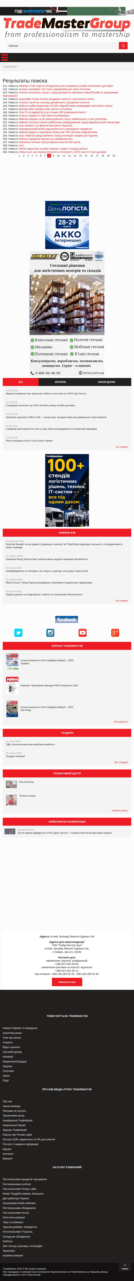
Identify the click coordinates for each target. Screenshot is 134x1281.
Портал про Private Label (17, 1134)
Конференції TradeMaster (18, 1120)
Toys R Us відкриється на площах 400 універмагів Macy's (52, 112)
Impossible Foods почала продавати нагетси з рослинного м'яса (56, 99)
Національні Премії (14, 1125)
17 (97, 155)
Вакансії (7, 1158)
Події (6, 1080)
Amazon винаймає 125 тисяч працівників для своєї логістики (54, 89)
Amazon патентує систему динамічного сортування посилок (54, 102)
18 (102, 155)
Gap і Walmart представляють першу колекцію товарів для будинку (58, 135)
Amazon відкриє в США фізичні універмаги (44, 115)
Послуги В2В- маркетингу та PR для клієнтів (29, 1139)
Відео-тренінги (11, 1047)
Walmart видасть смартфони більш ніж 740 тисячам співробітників (58, 132)
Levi (21, 145)
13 (75, 155)
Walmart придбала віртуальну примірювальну (46, 138)
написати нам (67, 982)
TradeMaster (10, 66)
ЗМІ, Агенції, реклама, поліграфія (22, 1246)
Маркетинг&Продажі (15, 1061)
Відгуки (7, 1149)
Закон (6, 1075)
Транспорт (9, 1250)
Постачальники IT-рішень (18, 1231)
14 (80, 155)
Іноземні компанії (13, 1255)
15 (86, 155)
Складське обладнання (16, 1236)
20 (113, 155)
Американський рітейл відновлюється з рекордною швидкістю (55, 128)
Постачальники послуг (16, 1212)
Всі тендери (121, 762)
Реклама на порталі (14, 1110)
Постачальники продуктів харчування (25, 1179)
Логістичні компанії (14, 1217)
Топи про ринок (12, 1037)
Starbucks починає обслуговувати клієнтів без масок (50, 142)
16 (91, 155)
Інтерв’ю (8, 1042)
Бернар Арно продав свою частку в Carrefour (45, 109)
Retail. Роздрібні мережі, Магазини (23, 1193)
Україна (60, 382)
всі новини (122, 447)
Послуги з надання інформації (20, 1144)
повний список (120, 810)
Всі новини (122, 600)
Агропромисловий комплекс (19, 1203)
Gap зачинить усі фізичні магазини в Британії (45, 125)
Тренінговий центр (13, 1115)
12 (69, 155)
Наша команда (11, 1106)
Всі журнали (121, 721)
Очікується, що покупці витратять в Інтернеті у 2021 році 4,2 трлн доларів (62, 152)
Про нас (7, 1101)
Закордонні (106, 382)
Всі (21, 382)
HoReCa (8, 1241)
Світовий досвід (12, 1051)
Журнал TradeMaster (15, 1129)
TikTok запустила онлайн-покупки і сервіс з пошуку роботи (53, 148)
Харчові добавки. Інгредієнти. (20, 1226)
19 (108, 155)
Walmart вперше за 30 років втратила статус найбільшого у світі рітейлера (63, 119)
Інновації (8, 1056)
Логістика (8, 1071)
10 (58, 155)
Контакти (8, 1153)
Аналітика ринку (12, 1032)
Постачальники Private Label (19, 1188)
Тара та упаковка (13, 1222)
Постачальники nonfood (17, 1184)
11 (64, 155)
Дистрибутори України (16, 1198)
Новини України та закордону (20, 1028)
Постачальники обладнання (19, 1208)
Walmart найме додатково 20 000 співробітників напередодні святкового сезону (66, 105)
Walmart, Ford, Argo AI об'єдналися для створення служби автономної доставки (66, 85)
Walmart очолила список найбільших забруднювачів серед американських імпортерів (69, 122)
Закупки (7, 1066)
